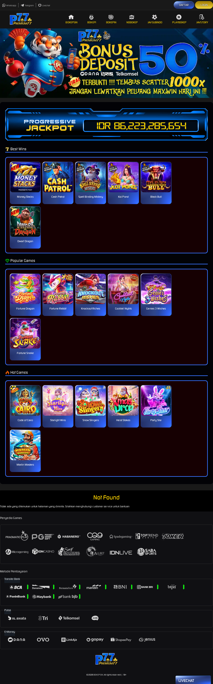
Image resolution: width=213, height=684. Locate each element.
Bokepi (91, 19)
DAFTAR (184, 5)
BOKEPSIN (98, 674)
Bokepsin (71, 19)
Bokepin (111, 19)
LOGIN (204, 5)
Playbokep (179, 19)
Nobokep (132, 19)
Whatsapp (9, 5)
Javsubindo (155, 19)
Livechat (44, 5)
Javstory (202, 19)
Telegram (27, 5)
